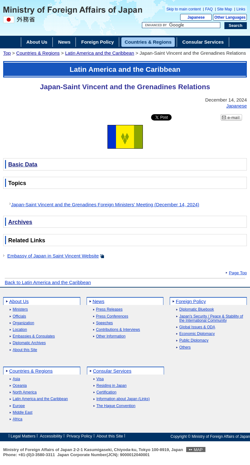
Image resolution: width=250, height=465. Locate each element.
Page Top (238, 273)
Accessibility (51, 436)
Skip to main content (184, 9)
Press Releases (109, 309)
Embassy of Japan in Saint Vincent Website (53, 255)
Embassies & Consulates (34, 336)
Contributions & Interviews (118, 330)
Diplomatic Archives (29, 343)
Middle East (23, 413)
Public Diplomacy (193, 340)
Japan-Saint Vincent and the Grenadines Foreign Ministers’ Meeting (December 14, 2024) (105, 204)
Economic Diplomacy (197, 334)
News (99, 301)
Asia (16, 379)
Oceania (20, 386)
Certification (106, 392)
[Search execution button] (235, 25)
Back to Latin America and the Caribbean (48, 282)
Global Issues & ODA (197, 327)
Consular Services (112, 371)
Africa (17, 419)
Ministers (20, 309)
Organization (23, 323)
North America (25, 392)
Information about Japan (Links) (123, 399)
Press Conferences (112, 316)
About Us (19, 301)
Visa (100, 379)
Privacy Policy (79, 436)
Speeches (104, 323)
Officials (19, 316)
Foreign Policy (191, 301)
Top (7, 53)
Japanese (196, 17)
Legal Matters (23, 436)
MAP (198, 449)
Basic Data (22, 164)
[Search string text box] (181, 25)
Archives (20, 222)
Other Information (110, 336)
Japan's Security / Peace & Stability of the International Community (211, 318)
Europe (19, 406)
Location (20, 330)
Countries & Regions (38, 53)
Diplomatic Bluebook (196, 309)
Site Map (224, 9)
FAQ (209, 9)
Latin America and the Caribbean (99, 53)
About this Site (25, 350)
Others (185, 347)
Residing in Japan (111, 386)
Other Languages (230, 17)
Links (240, 9)
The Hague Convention (115, 406)
